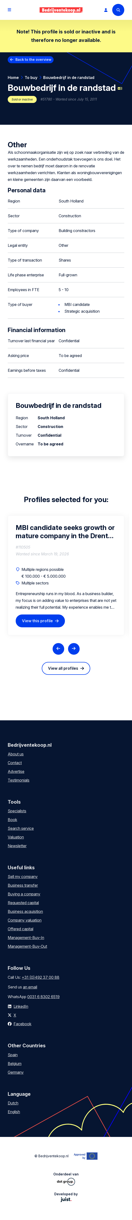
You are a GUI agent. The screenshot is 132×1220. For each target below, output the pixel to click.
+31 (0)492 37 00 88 (40, 977)
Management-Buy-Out (27, 946)
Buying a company (24, 894)
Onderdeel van (66, 1179)
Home (13, 77)
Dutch (13, 1103)
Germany (16, 1072)
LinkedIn (21, 1006)
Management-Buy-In (26, 937)
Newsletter (17, 845)
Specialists (17, 810)
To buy (31, 77)
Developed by (66, 1197)
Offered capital (20, 928)
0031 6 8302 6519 (43, 996)
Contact (15, 762)
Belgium (14, 1063)
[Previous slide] (58, 649)
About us (16, 754)
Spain (13, 1054)
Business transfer (23, 885)
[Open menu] (9, 10)
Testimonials (18, 780)
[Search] (118, 10)
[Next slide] (74, 649)
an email (30, 987)
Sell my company (23, 876)
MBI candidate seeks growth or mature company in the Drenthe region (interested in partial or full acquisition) (66, 531)
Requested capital (23, 902)
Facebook (22, 1023)
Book (12, 819)
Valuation (16, 837)
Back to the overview (33, 59)
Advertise (16, 771)
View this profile (37, 620)
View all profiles (63, 668)
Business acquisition (25, 911)
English (14, 1111)
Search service (21, 828)
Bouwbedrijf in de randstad (68, 77)
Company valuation (25, 920)
